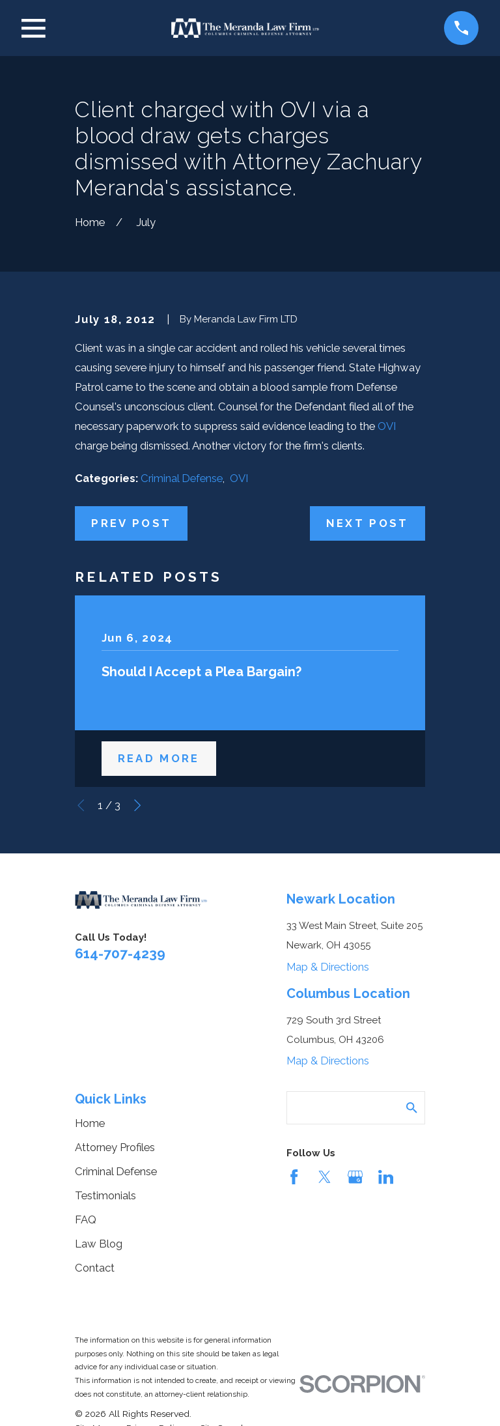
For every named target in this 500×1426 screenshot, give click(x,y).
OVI (387, 426)
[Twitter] (324, 1176)
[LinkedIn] (385, 1176)
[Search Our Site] (411, 1107)
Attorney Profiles (115, 1147)
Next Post (367, 523)
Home (90, 1123)
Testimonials (105, 1195)
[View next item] (137, 805)
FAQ (85, 1219)
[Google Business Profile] (355, 1176)
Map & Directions (327, 966)
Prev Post (131, 523)
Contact (95, 1267)
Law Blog (98, 1243)
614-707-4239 (120, 953)
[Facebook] (293, 1176)
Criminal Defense (182, 478)
